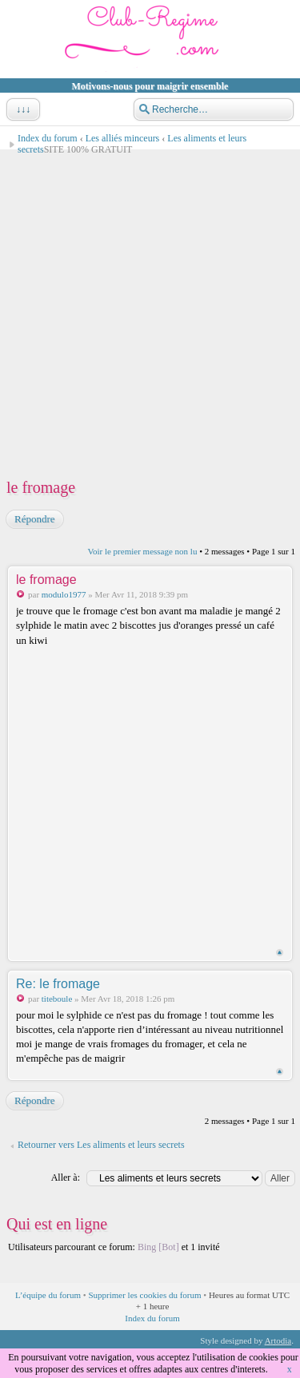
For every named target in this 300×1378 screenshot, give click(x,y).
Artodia (278, 1340)
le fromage (40, 487)
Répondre (34, 519)
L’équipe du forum (48, 1295)
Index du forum (48, 138)
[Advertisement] (150, 312)
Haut (279, 952)
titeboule (57, 998)
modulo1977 (64, 594)
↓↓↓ (21, 109)
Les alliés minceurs (123, 138)
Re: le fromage (58, 984)
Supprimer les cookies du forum (144, 1295)
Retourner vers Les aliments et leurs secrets (101, 1144)
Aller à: (65, 1177)
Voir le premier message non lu (142, 551)
